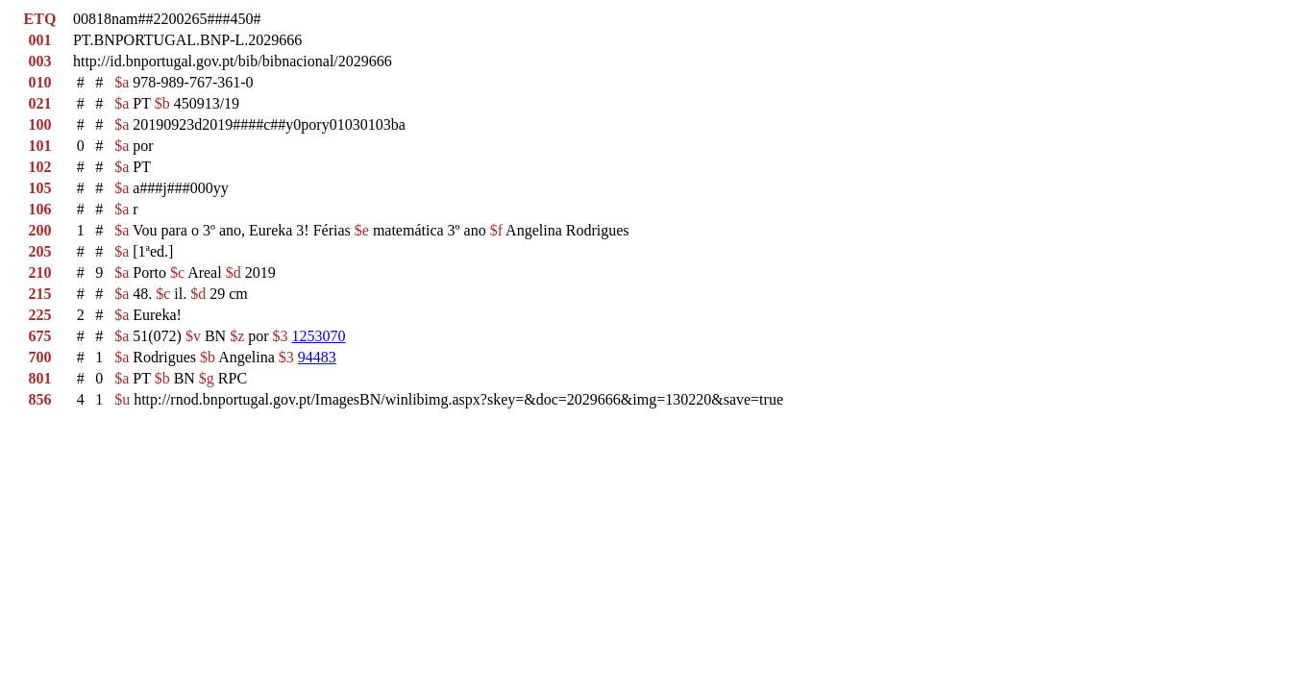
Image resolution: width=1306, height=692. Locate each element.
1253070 (319, 336)
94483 (317, 357)
